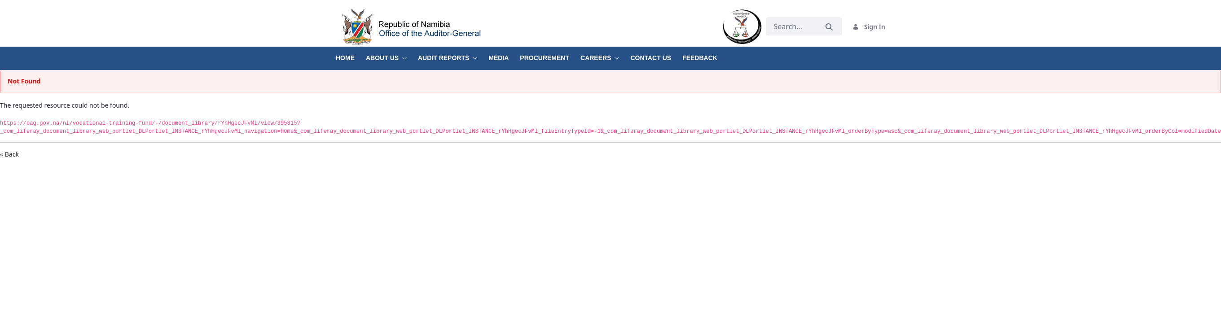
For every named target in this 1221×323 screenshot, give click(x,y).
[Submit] (829, 26)
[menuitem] (351, 55)
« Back (9, 154)
